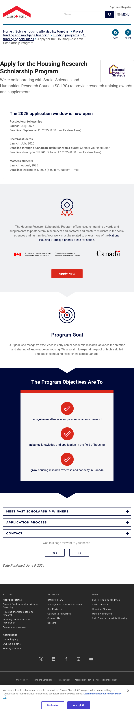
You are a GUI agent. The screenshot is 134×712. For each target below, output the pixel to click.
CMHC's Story (55, 600)
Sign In (114, 7)
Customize (53, 705)
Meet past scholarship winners (37, 511)
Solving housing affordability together (42, 31)
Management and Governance (64, 604)
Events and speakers (15, 627)
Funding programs (66, 35)
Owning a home (12, 644)
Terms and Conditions (42, 680)
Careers (51, 623)
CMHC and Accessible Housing (110, 618)
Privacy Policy (21, 680)
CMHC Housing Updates (106, 600)
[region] (67, 698)
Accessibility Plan (83, 680)
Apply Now (67, 273)
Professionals (12, 600)
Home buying (10, 639)
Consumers (10, 635)
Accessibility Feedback (106, 680)
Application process (26, 522)
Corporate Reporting (59, 614)
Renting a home (12, 648)
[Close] (128, 691)
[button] (109, 14)
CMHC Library (100, 604)
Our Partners (54, 609)
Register (126, 7)
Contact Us (53, 618)
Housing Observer (102, 609)
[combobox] (83, 14)
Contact (14, 533)
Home (7, 31)
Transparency (63, 680)
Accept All (78, 705)
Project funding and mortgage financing (43, 33)
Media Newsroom (102, 614)
